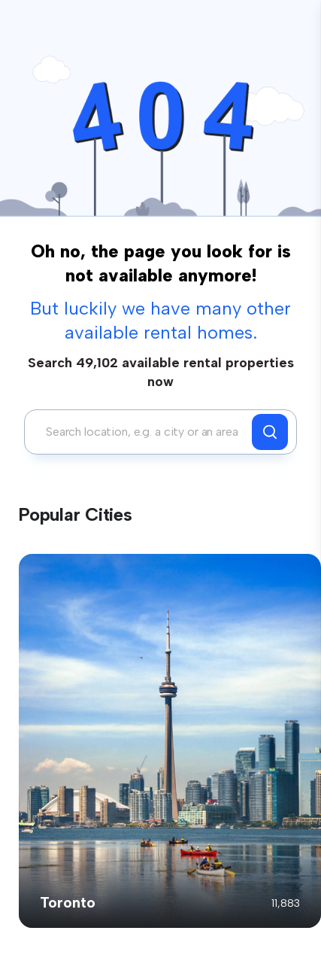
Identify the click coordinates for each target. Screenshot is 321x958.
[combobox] (142, 432)
